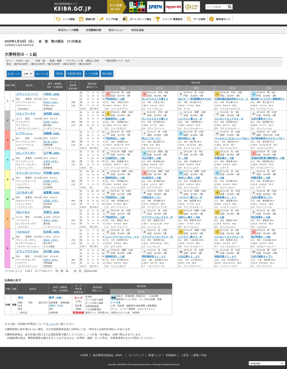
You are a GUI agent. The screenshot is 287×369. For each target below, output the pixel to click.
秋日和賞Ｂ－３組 (260, 217)
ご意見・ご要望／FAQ (193, 355)
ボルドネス (23, 212)
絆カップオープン (151, 138)
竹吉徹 (52, 172)
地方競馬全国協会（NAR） (108, 355)
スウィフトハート (27, 94)
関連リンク (154, 355)
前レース (15, 73)
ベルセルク (23, 231)
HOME (84, 355)
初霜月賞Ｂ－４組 (224, 158)
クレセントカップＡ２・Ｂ (229, 119)
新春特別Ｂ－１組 (115, 119)
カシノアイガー (26, 153)
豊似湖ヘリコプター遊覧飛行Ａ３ (269, 99)
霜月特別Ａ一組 (186, 138)
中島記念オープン (151, 197)
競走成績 (107, 73)
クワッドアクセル (27, 251)
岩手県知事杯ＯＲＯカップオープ (269, 138)
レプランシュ (24, 133)
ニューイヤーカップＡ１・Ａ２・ (123, 237)
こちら (52, 323)
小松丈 (52, 94)
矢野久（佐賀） (51, 260)
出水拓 (52, 231)
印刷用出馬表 (74, 73)
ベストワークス (26, 113)
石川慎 (52, 251)
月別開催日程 (93, 30)
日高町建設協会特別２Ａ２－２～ (233, 99)
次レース (41, 73)
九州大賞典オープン (262, 119)
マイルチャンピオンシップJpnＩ (232, 138)
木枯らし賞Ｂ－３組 (189, 177)
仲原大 (52, 212)
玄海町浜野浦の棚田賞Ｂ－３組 (267, 158)
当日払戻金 (137, 30)
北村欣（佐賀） (51, 122)
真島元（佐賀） (51, 102)
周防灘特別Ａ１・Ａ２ (154, 256)
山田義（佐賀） (51, 200)
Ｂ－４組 (183, 158)
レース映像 (92, 73)
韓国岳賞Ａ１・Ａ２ (225, 197)
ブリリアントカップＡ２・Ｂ (157, 217)
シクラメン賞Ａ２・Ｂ (190, 119)
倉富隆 (52, 192)
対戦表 (59, 73)
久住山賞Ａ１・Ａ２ (189, 256)
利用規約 (171, 355)
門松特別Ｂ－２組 (115, 99)
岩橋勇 (52, 133)
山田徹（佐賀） (51, 181)
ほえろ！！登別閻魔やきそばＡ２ (196, 99)
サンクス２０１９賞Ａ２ (155, 99)
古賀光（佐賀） (51, 161)
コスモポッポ (24, 192)
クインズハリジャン (28, 172)
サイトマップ (136, 355)
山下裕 (52, 153)
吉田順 (52, 113)
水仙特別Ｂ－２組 (115, 158)
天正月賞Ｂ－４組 (151, 158)
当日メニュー (116, 30)
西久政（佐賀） (51, 141)
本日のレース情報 (68, 30)
